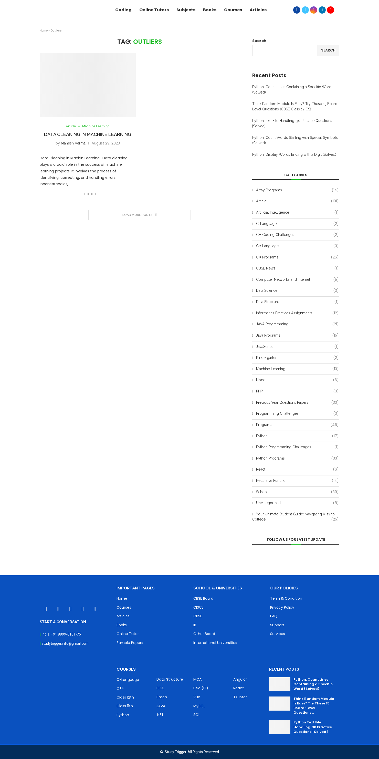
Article (71, 126)
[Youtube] (330, 10)
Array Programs (297, 190)
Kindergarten (297, 357)
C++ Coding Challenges (297, 234)
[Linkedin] (322, 10)
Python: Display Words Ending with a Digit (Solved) (294, 154)
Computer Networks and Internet (297, 279)
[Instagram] (313, 10)
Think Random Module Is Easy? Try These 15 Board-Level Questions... (313, 705)
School (297, 492)
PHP (297, 391)
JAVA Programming (297, 324)
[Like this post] (79, 194)
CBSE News (297, 268)
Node (297, 380)
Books (209, 10)
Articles (258, 10)
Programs (297, 425)
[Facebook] (296, 10)
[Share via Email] (96, 194)
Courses (233, 10)
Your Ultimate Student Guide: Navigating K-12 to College (295, 517)
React (297, 469)
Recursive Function (297, 480)
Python (297, 436)
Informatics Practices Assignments (297, 313)
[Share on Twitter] (88, 194)
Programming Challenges (297, 413)
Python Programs (297, 458)
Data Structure (297, 302)
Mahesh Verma (73, 143)
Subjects (185, 10)
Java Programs (297, 335)
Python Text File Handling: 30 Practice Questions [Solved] (312, 727)
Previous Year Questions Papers (297, 402)
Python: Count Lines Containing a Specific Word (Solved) (313, 684)
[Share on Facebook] (84, 194)
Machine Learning (96, 126)
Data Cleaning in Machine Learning (87, 134)
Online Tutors (154, 10)
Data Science (297, 290)
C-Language (297, 223)
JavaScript (297, 346)
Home (44, 30)
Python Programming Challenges (297, 447)
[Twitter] (305, 10)
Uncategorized (297, 503)
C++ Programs (297, 257)
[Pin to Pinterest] (92, 194)
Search (259, 40)
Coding (123, 10)
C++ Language (297, 246)
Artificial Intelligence (297, 212)
